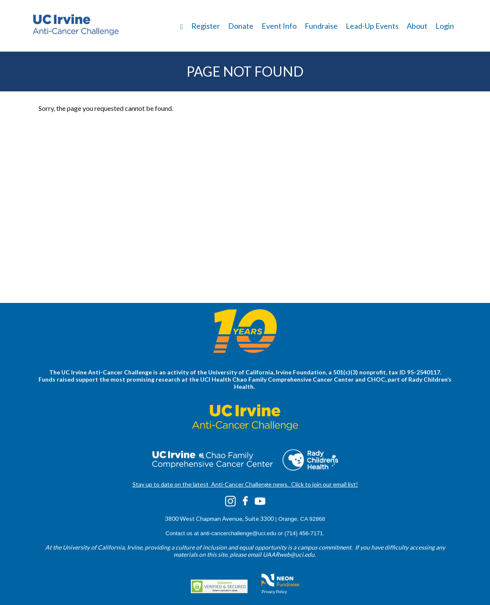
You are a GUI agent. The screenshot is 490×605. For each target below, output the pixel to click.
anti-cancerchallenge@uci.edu (238, 533)
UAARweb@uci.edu (288, 554)
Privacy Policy (274, 591)
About (417, 25)
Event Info (279, 25)
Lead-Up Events (372, 25)
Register (205, 25)
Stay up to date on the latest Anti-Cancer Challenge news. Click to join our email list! (245, 484)
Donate (240, 25)
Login (444, 25)
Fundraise (321, 25)
